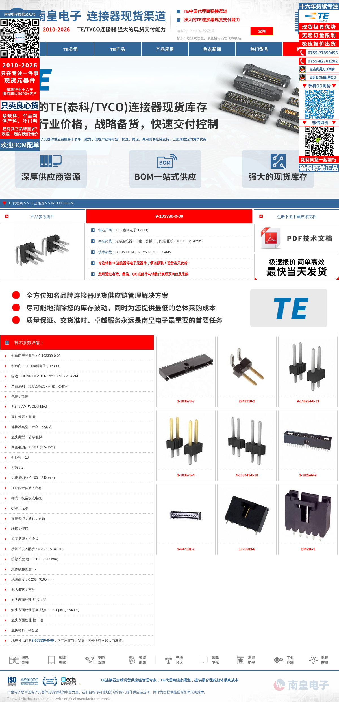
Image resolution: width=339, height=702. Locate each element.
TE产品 (117, 49)
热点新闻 (212, 49)
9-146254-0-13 (308, 401)
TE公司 (70, 49)
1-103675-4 (185, 475)
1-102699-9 (307, 475)
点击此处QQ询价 (322, 69)
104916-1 (308, 549)
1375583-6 (247, 549)
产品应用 (165, 49)
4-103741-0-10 (247, 475)
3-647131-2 (185, 549)
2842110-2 (247, 401)
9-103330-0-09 (62, 203)
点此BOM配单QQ (322, 77)
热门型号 (259, 49)
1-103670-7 (185, 401)
